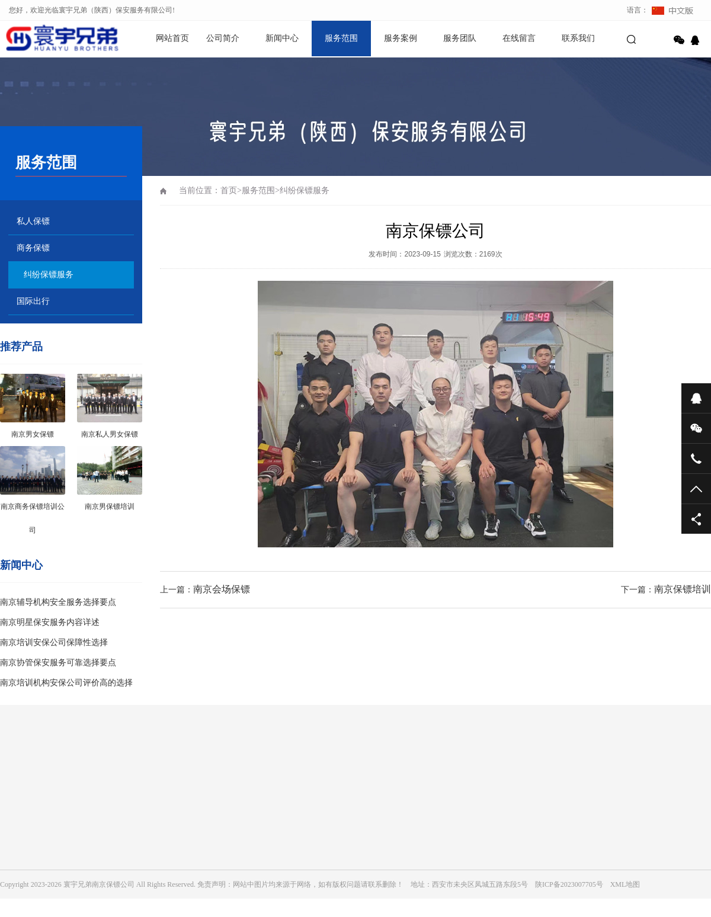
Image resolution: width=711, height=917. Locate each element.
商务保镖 (33, 247)
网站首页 (172, 38)
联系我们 (578, 38)
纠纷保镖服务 (48, 274)
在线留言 (519, 38)
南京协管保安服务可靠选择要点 (58, 662)
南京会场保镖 (221, 589)
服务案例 (400, 38)
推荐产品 (21, 346)
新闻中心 (282, 38)
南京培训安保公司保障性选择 (54, 642)
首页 (228, 190)
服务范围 (341, 38)
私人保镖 (33, 221)
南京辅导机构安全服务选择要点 (58, 602)
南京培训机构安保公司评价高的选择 (66, 682)
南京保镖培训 (682, 589)
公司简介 (222, 38)
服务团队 (459, 38)
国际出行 (33, 301)
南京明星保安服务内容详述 (50, 622)
